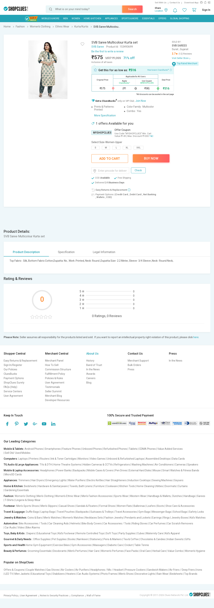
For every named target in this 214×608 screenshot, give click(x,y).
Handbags (189, 496)
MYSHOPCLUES (102, 132)
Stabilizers (58, 573)
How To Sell (51, 365)
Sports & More (129, 18)
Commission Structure (58, 369)
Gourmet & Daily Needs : (18, 539)
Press (131, 369)
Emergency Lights (56, 480)
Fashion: (9, 496)
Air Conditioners (164, 464)
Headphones (47, 470)
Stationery (96, 539)
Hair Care (94, 550)
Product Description (26, 252)
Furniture (99, 486)
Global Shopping (179, 18)
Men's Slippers (49, 505)
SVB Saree (97, 46)
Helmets (75, 523)
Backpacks (79, 470)
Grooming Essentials (39, 550)
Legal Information (104, 252)
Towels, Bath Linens (80, 486)
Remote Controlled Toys (90, 533)
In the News (93, 369)
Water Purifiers (76, 480)
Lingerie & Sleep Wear (27, 500)
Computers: (11, 458)
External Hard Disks (140, 470)
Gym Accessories (81, 545)
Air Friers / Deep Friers (182, 569)
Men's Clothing (45, 496)
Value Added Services (170, 448)
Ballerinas (139, 505)
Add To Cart (109, 158)
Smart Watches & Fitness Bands (180, 470)
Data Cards (178, 458)
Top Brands (190, 573)
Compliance (77, 595)
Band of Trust (94, 365)
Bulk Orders (134, 365)
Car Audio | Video (14, 527)
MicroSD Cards (13, 474)
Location (159, 11)
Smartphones (53, 448)
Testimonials (52, 387)
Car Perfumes (157, 523)
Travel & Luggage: (14, 511)
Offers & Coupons (14, 569)
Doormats (170, 486)
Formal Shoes (107, 505)
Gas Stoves (52, 569)
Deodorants (60, 550)
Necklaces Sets (94, 517)
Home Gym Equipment (39, 545)
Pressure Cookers (135, 569)
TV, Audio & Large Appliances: (21, 464)
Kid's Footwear (66, 533)
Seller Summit (53, 391)
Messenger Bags (161, 511)
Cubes (140, 533)
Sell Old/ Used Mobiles (17, 452)
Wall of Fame (93, 595)
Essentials (148, 18)
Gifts (188, 539)
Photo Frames (109, 573)
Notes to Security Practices (54, 595)
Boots (160, 505)
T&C (151, 136)
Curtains (183, 486)
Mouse (157, 470)
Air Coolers (67, 569)
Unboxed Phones (92, 448)
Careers (90, 378)
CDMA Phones (147, 448)
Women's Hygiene (195, 550)
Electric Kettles (95, 480)
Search (132, 9)
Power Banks (63, 470)
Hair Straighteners (116, 480)
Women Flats (124, 505)
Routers (44, 458)
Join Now (140, 100)
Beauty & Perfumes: (15, 550)
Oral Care (145, 550)
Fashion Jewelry (113, 517)
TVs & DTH (46, 464)
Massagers (99, 545)
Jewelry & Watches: (15, 517)
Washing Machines (142, 464)
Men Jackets (22, 573)
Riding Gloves (139, 523)
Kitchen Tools (127, 486)
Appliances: (11, 480)
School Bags (180, 511)
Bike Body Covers (92, 523)
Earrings (157, 517)
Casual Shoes (67, 505)
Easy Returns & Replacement (20, 360)
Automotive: (11, 523)
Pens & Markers (113, 539)
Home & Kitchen (92, 18)
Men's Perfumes (77, 550)
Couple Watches (35, 569)
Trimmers (24, 480)
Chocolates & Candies (152, 539)
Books (71, 539)
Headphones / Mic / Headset (107, 569)
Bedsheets (30, 486)
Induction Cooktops (139, 480)
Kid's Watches (198, 517)
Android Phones (34, 448)
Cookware (112, 486)
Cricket (129, 545)
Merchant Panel (54, 360)
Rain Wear (162, 573)
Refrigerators (122, 464)
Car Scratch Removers (180, 523)
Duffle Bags (32, 511)
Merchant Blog (53, 395)
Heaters (70, 573)
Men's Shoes (126, 573)
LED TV (9, 573)
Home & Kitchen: (13, 486)
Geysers (178, 480)
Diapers (30, 533)
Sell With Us (160, 2)
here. (196, 337)
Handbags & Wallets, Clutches (165, 496)
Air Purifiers (82, 569)
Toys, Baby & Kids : (15, 533)
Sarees (201, 496)
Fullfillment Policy (55, 373)
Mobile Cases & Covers (100, 470)
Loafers (151, 505)
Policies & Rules (54, 378)
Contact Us (174, 2)
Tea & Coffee (131, 539)
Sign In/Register (13, 365)
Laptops (23, 458)
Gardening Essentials (17, 490)
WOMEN (76, 18)
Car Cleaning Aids (58, 523)
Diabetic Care (115, 545)
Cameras (180, 464)
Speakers (192, 464)
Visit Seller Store (180, 58)
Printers (33, 458)
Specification (66, 252)
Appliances (111, 18)
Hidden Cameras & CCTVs (98, 464)
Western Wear (138, 496)
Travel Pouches (66, 511)
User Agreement (13, 395)
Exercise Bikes (61, 545)
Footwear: (10, 505)
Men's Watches (52, 517)
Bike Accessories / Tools (33, 523)
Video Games (97, 458)
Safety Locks (196, 511)
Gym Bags (144, 511)
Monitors (83, 458)
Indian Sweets (175, 539)
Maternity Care (154, 533)
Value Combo (175, 550)
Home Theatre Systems (67, 464)
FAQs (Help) (10, 387)
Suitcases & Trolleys (101, 511)
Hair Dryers (37, 480)
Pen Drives (121, 470)
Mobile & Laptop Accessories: (21, 470)
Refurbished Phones (115, 448)
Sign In (206, 9)
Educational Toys (46, 533)
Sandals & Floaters (87, 505)
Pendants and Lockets (137, 517)
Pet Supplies (59, 539)
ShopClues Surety (14, 382)
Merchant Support (138, 360)
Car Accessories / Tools (116, 523)
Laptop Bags (48, 511)
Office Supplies (41, 539)
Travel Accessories (126, 511)
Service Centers (13, 391)
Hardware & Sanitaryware (53, 486)
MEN (65, 18)
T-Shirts (9, 500)
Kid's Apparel (172, 533)
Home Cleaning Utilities (149, 486)
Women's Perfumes (112, 550)
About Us (92, 353)
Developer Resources (57, 400)
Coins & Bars (34, 517)
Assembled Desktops (158, 458)
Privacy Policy (11, 595)
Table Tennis (141, 545)
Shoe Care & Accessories (180, 505)
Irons (199, 569)
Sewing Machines (162, 480)
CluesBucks (10, 373)
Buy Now (151, 158)
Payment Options (14, 378)
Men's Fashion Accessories (97, 496)
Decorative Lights (145, 573)
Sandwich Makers (157, 569)
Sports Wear (121, 496)
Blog (88, 382)
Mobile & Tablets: (14, 448)
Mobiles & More (50, 18)
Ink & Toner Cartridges (63, 458)
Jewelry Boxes (179, 517)
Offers (162, 18)
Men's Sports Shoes (27, 505)
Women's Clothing (25, 496)
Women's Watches (73, 517)
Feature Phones (71, 448)
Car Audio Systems (88, 573)
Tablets (133, 448)
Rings (166, 517)
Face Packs (131, 550)
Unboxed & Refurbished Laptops (125, 458)
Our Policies (10, 369)
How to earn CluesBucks (159, 69)
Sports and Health (14, 545)
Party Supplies (127, 533)
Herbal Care (159, 550)
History (90, 360)
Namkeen (82, 539)
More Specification (105, 115)
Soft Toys (111, 533)
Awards (90, 373)
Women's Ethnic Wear (67, 496)
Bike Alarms (33, 527)
